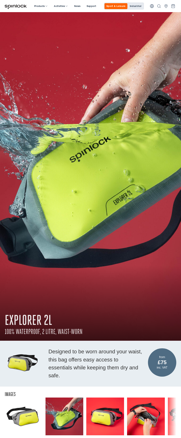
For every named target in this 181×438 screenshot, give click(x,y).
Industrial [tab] (136, 6)
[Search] (159, 6)
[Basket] (173, 6)
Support (91, 6)
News (77, 6)
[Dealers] (166, 6)
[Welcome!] (16, 6)
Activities (61, 6)
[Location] (152, 6)
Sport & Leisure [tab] (116, 6)
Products (40, 6)
